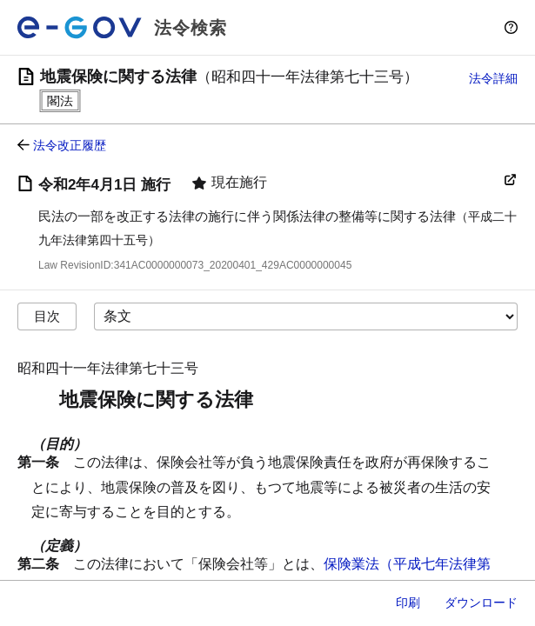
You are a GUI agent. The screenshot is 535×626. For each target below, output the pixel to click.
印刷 (408, 602)
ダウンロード (481, 602)
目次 (47, 316)
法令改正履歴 (69, 145)
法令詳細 (493, 78)
